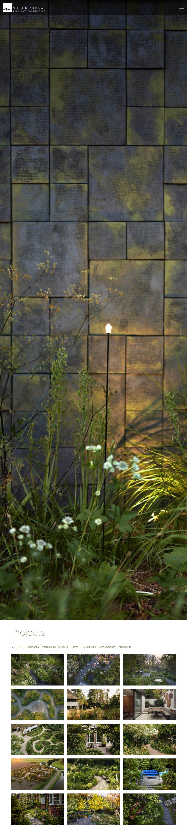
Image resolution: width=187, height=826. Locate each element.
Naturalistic (125, 647)
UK (20, 647)
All (13, 647)
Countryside (89, 647)
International (49, 647)
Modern (63, 647)
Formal (75, 647)
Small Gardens (107, 647)
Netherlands (32, 647)
